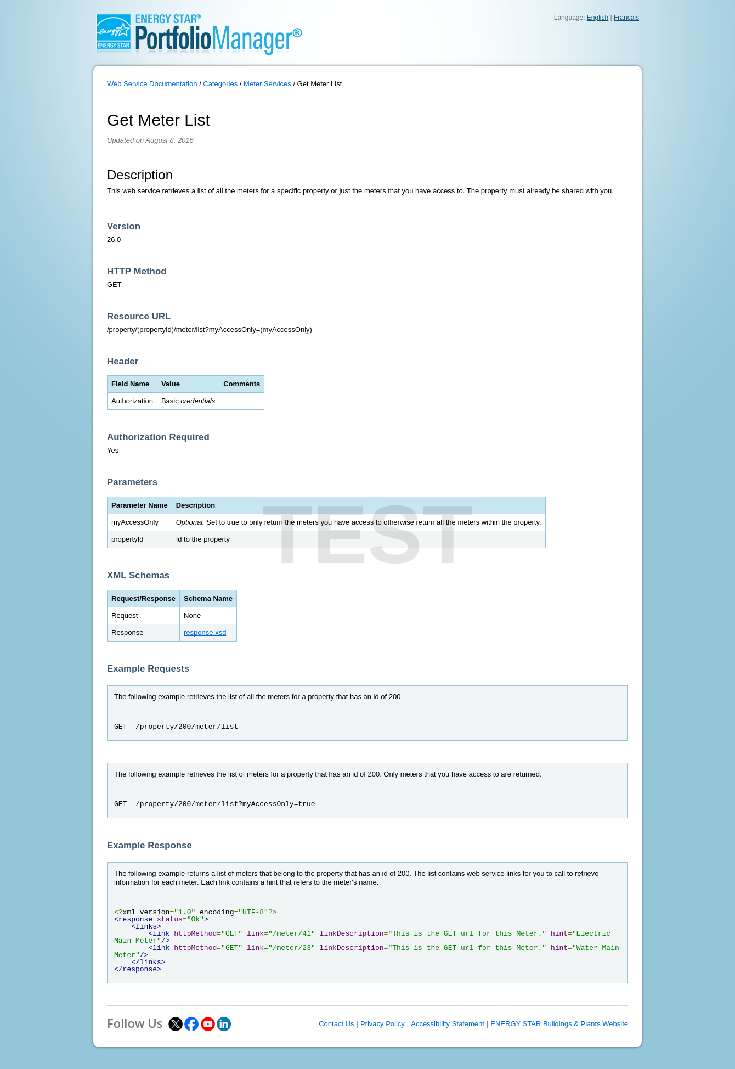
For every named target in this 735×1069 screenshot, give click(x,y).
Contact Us (336, 1024)
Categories (220, 84)
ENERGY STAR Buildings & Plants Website (559, 1024)
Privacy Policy (382, 1024)
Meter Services (267, 84)
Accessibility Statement (447, 1024)
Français (626, 17)
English (597, 17)
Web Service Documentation (152, 84)
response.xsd (205, 632)
